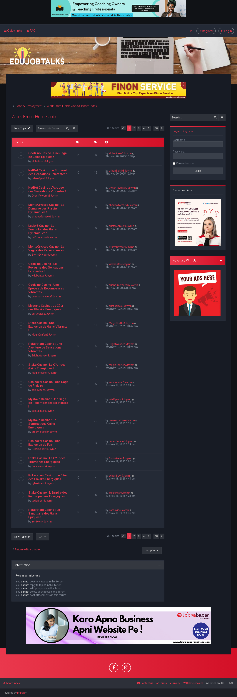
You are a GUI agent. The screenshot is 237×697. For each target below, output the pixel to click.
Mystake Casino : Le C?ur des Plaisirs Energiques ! (45, 307)
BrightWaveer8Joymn (44, 355)
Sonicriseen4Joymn (43, 466)
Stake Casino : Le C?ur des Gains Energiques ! (47, 366)
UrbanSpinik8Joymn (43, 178)
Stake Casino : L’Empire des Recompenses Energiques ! (47, 494)
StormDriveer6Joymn (44, 254)
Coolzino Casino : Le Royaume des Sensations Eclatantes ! (46, 267)
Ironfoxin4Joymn (42, 521)
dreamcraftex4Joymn (45, 431)
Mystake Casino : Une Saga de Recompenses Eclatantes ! (48, 402)
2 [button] (134, 128)
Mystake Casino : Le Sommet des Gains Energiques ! (42, 423)
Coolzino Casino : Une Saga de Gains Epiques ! (47, 155)
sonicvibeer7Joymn (43, 389)
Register (188, 131)
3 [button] (139, 128)
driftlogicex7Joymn (43, 313)
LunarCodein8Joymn (44, 449)
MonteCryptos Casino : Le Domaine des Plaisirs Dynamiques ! (46, 208)
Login (176, 131)
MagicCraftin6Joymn (44, 334)
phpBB (21, 692)
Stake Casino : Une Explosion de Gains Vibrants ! (47, 326)
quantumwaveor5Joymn (46, 296)
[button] (123, 128)
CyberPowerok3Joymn (45, 195)
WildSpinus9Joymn (43, 410)
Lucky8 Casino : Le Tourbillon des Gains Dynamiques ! (42, 229)
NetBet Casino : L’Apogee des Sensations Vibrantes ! (47, 189)
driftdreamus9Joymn (44, 237)
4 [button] (143, 128)
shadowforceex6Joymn (46, 216)
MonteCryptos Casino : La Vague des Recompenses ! (46, 248)
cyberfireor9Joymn (43, 483)
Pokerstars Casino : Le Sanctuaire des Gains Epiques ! (44, 513)
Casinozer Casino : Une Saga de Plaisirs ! (48, 383)
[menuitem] (31, 30)
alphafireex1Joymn (43, 161)
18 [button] (156, 128)
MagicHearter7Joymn (44, 372)
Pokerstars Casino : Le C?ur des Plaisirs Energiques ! (47, 477)
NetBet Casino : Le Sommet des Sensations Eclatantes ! (47, 172)
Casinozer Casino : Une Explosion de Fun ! (44, 442)
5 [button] (148, 128)
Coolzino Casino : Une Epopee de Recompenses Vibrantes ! (46, 288)
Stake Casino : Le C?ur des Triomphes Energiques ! (47, 460)
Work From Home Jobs (34, 116)
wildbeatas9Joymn (43, 275)
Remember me (185, 163)
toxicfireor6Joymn (42, 500)
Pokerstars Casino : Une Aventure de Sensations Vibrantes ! (45, 347)
